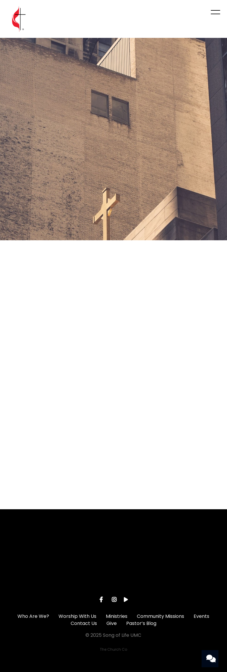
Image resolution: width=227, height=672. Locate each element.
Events (201, 616)
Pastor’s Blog (141, 623)
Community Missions (160, 616)
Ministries (116, 616)
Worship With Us (77, 616)
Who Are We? (33, 616)
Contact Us (84, 623)
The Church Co (113, 649)
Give (111, 623)
